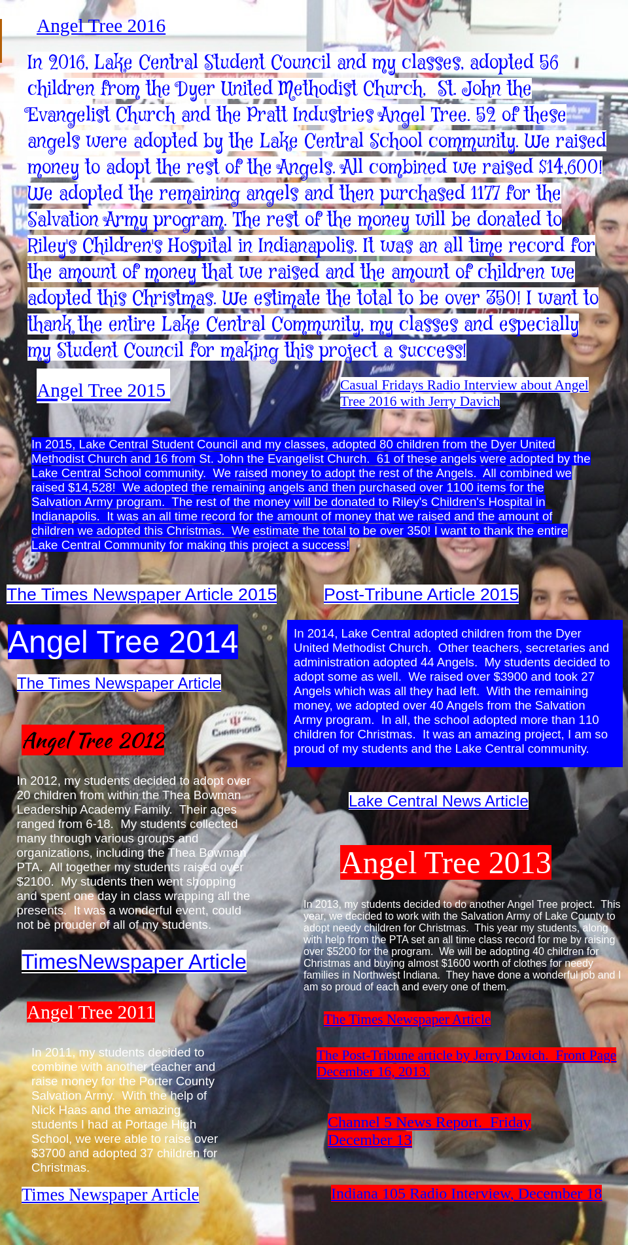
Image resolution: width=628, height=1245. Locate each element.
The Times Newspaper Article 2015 (142, 594)
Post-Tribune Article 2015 (421, 594)
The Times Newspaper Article (407, 1019)
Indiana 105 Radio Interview (420, 1193)
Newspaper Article (162, 961)
